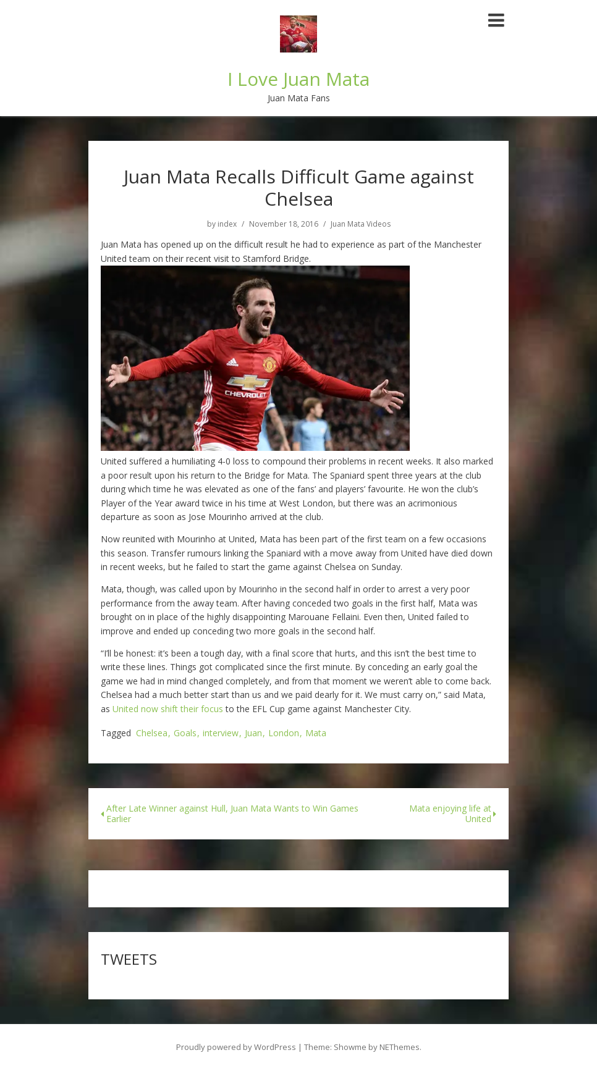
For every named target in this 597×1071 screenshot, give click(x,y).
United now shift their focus (167, 709)
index (227, 224)
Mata (315, 733)
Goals (185, 733)
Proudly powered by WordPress (236, 1046)
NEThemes (399, 1046)
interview (221, 733)
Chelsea (151, 733)
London (283, 733)
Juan (253, 733)
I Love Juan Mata (298, 78)
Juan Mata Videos (361, 224)
